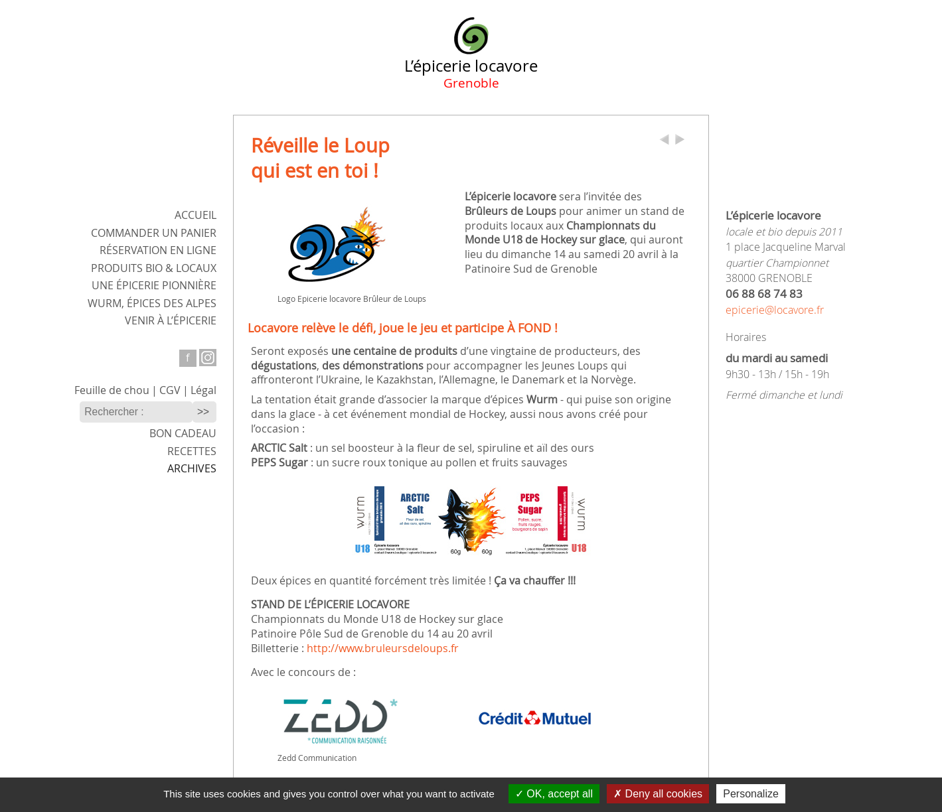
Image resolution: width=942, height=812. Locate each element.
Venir (170, 321)
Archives (191, 469)
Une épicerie (154, 286)
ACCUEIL (195, 215)
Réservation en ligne (158, 250)
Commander (153, 233)
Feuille (111, 390)
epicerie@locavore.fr (775, 310)
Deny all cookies (657, 793)
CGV (170, 390)
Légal (203, 390)
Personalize (751, 793)
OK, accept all (554, 793)
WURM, (152, 303)
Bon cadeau (182, 433)
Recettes (191, 451)
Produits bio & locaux (153, 268)
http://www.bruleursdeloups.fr (383, 648)
